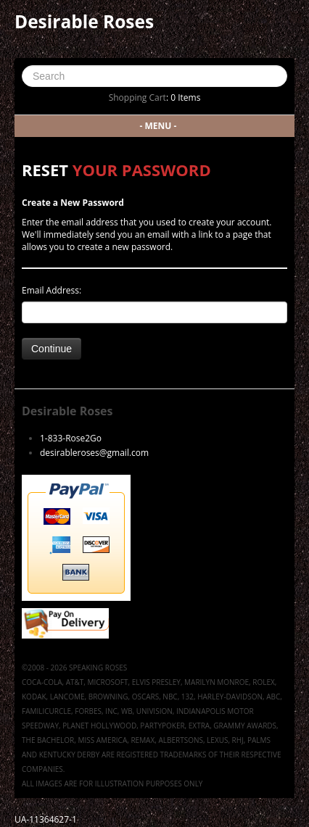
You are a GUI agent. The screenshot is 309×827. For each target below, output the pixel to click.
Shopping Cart (137, 97)
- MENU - (158, 126)
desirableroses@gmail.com (94, 452)
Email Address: (51, 290)
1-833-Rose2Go (71, 438)
